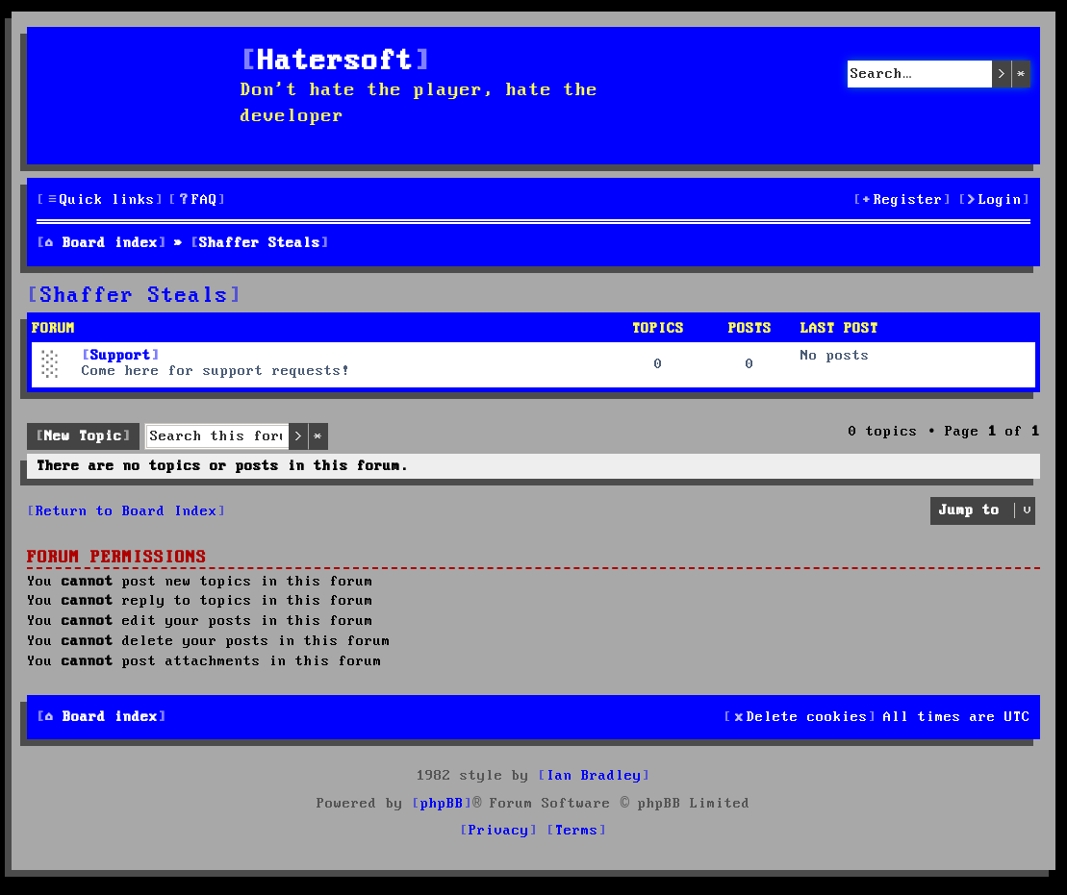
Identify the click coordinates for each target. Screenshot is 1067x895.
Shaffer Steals (134, 296)
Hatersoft (336, 62)
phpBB (442, 803)
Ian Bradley (594, 775)
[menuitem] (197, 200)
